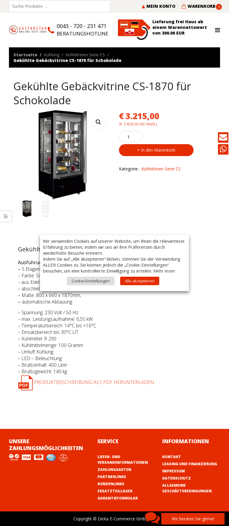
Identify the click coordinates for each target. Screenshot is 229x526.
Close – (6, 218)
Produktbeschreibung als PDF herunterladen (86, 382)
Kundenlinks (111, 483)
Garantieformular (118, 498)
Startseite (25, 54)
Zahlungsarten (114, 469)
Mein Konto (158, 6)
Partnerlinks (112, 476)
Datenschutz (176, 478)
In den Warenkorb (158, 150)
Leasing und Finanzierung (189, 463)
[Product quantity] (131, 137)
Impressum (173, 471)
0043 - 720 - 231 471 (81, 25)
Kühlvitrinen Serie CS (85, 54)
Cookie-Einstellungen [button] (91, 281)
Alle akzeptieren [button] (139, 281)
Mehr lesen (164, 271)
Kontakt (171, 456)
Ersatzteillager (115, 491)
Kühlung (51, 54)
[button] (98, 121)
